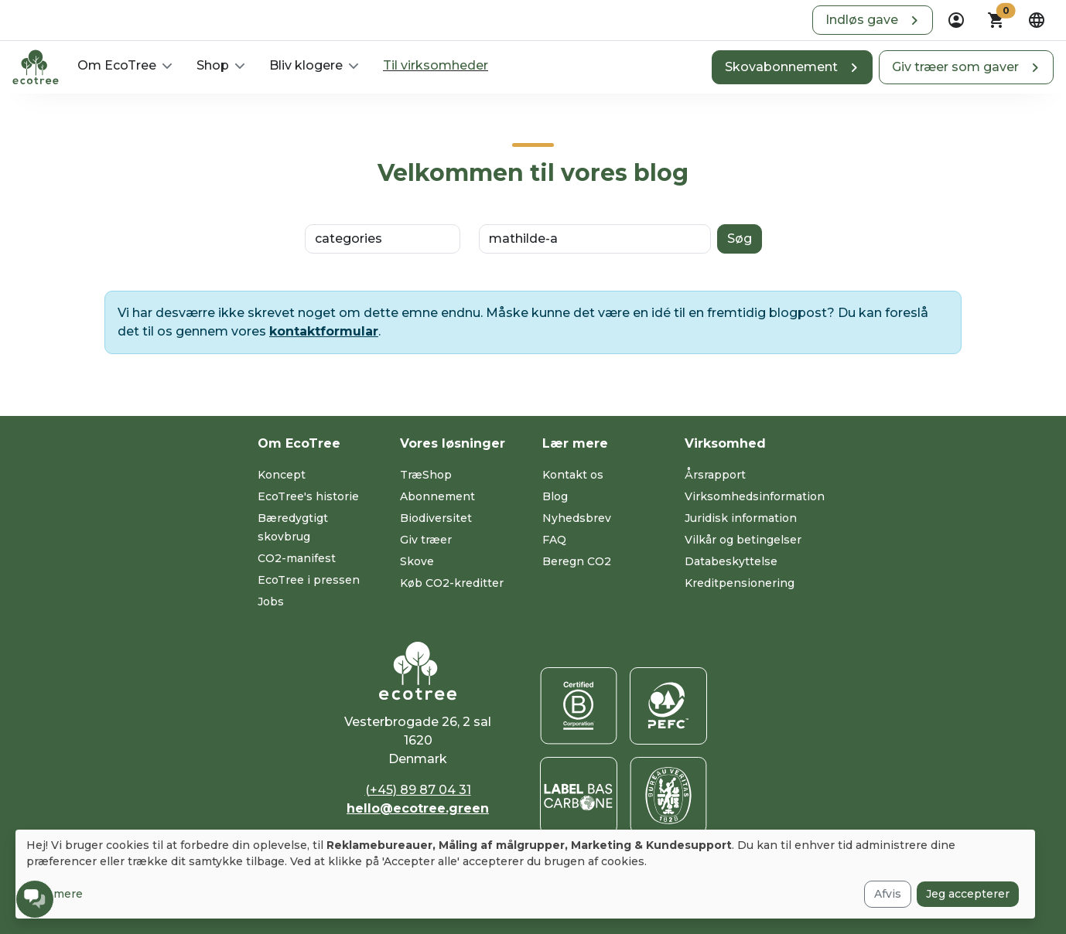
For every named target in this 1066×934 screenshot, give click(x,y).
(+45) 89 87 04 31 (418, 789)
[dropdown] (956, 20)
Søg (739, 238)
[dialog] (525, 874)
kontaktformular (323, 331)
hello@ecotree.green (418, 808)
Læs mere (54, 894)
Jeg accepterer (968, 894)
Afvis (887, 894)
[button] (872, 20)
